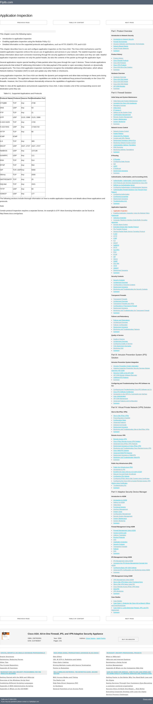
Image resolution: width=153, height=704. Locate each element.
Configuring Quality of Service (122, 344)
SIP (114, 257)
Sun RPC (116, 250)
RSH (114, 252)
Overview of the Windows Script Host (15, 680)
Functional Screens (119, 507)
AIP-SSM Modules (119, 86)
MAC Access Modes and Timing (65, 677)
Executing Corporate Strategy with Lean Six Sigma (126, 692)
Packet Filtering (118, 133)
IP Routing (116, 159)
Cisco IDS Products (119, 63)
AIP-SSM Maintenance (120, 398)
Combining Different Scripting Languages (16, 683)
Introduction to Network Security (123, 39)
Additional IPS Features (120, 377)
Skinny (115, 259)
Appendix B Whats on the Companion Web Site (124, 668)
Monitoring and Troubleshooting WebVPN (126, 457)
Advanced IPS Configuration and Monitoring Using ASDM (131, 570)
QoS (114, 551)
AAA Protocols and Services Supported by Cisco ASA (130, 183)
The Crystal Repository (9, 665)
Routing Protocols (119, 537)
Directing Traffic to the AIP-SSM (123, 373)
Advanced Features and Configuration (125, 401)
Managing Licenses (119, 105)
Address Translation (119, 535)
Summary (116, 51)
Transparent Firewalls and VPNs (123, 303)
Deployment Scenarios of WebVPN (124, 455)
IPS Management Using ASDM (123, 561)
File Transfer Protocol (120, 229)
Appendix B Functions (9, 668)
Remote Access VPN (120, 439)
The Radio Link (59, 680)
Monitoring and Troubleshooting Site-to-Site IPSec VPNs (131, 429)
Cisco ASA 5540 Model (120, 84)
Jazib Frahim (101, 638)
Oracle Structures (7, 656)
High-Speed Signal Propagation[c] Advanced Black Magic (76, 653)
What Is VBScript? (113, 656)
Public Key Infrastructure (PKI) (123, 467)
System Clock (117, 511)
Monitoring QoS (118, 348)
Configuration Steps (119, 420)
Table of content (76, 22)
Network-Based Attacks (120, 46)
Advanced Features (119, 422)
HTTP (115, 236)
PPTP (115, 247)
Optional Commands (119, 425)
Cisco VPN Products (119, 65)
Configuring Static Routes (121, 161)
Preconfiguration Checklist (121, 418)
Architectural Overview (120, 282)
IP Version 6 (117, 110)
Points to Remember (61, 668)
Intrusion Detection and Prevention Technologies (128, 44)
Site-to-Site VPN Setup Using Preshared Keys (128, 582)
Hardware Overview (119, 77)
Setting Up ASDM (119, 502)
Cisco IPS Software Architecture (123, 392)
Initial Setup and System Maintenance (125, 101)
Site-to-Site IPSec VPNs (121, 416)
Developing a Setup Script (116, 662)
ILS (114, 240)
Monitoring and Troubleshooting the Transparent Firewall (131, 310)
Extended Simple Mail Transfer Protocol (126, 227)
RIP (114, 164)
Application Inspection (120, 542)
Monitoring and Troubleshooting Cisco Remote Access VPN (132, 448)
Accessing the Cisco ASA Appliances (125, 103)
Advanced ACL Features (121, 136)
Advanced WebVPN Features (122, 453)
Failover (116, 549)
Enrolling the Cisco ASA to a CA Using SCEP (127, 472)
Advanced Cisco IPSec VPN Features (125, 444)
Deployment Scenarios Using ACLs (124, 140)
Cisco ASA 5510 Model (120, 79)
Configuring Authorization (121, 194)
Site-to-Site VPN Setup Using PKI (124, 584)
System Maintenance (120, 119)
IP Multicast (117, 168)
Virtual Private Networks (121, 48)
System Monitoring (119, 121)
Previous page (23, 22)
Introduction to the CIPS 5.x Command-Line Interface (130, 394)
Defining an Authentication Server (124, 185)
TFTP (115, 266)
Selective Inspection (119, 218)
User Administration (119, 396)
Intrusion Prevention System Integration (126, 366)
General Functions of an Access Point (68, 689)
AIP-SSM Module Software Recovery (125, 375)
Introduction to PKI (119, 469)
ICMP (115, 238)
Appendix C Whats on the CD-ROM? (14, 689)
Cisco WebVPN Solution (121, 450)
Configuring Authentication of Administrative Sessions (130, 187)
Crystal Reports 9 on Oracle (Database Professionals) (23, 653)
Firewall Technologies (120, 41)
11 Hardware (58, 686)
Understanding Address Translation (124, 145)
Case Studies (117, 601)
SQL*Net (116, 263)
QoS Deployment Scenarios (122, 346)
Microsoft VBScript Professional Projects (124, 653)
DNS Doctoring (118, 147)
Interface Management (120, 509)
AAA (114, 540)
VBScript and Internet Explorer (118, 659)
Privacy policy (147, 699)
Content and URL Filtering (121, 138)
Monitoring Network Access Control (124, 143)
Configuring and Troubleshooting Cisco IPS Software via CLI (132, 389)
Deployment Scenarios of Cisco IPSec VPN (127, 446)
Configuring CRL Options (121, 476)
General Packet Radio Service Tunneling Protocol (129, 231)
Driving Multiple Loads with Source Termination (72, 665)
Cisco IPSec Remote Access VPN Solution (127, 441)
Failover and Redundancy (121, 320)
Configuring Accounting (120, 196)
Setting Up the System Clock (122, 112)
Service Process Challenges (117, 694)
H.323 (115, 234)
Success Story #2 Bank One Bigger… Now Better (125, 689)
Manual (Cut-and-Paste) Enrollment (124, 474)
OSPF (115, 166)
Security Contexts (119, 280)
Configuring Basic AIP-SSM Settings (125, 568)
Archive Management (114, 665)
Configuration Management (122, 115)
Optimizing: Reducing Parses (11, 659)
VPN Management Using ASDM (123, 580)
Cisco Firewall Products (120, 60)
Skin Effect (57, 656)
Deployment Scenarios (120, 171)
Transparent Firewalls (120, 299)
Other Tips (4, 662)
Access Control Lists (119, 533)
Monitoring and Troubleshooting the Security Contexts (130, 289)
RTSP (115, 254)
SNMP (115, 261)
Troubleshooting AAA (120, 201)
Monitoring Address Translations (123, 149)
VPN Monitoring (118, 591)
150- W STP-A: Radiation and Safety (67, 659)
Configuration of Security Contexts (124, 285)
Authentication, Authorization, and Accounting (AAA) (129, 180)
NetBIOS (116, 245)
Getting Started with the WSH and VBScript (17, 677)
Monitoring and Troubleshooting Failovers (126, 329)
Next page (129, 22)
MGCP (115, 243)
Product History (118, 58)
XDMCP (116, 268)
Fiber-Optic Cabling (61, 662)
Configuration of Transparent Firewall (125, 306)
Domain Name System (120, 224)
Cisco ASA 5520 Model (120, 81)
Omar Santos (91, 638)
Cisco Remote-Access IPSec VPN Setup (126, 587)
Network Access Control (121, 131)
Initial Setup (117, 108)
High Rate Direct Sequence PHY (65, 683)
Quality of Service (119, 339)
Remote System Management (122, 117)
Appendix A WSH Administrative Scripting (16, 686)
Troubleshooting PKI (119, 485)
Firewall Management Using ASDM (124, 530)
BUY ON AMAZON (128, 639)
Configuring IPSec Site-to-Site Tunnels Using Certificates (131, 478)
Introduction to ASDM (120, 500)
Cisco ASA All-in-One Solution (122, 67)
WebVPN (116, 589)
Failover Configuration (120, 325)
